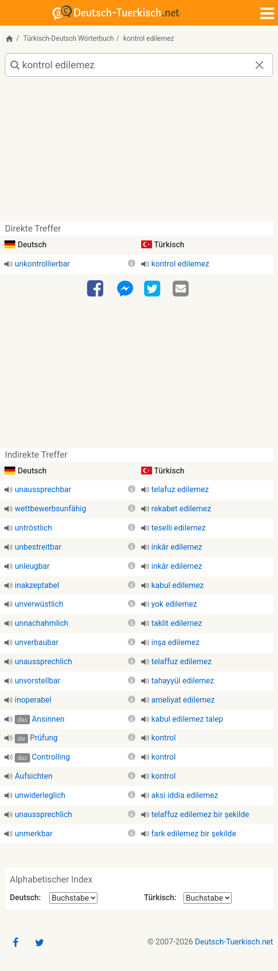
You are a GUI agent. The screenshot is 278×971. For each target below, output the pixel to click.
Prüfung (44, 737)
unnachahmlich (41, 623)
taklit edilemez (177, 623)
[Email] (182, 289)
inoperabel (33, 700)
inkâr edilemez (177, 547)
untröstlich (33, 527)
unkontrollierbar (42, 263)
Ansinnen (48, 719)
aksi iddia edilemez (185, 795)
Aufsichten (34, 776)
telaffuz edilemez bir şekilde (200, 814)
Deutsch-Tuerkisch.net (234, 941)
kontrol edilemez (181, 263)
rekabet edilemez (181, 508)
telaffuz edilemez (182, 661)
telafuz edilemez (180, 489)
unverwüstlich (39, 604)
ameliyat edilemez (183, 700)
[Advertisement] (139, 153)
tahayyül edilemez (183, 680)
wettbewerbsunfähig (50, 508)
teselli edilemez (179, 527)
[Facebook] (96, 289)
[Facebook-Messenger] (125, 289)
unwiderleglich (40, 795)
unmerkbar (34, 833)
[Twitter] (153, 289)
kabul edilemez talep (187, 719)
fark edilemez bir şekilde (194, 833)
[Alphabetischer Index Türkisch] (208, 898)
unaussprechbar (43, 489)
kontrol (164, 737)
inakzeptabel (37, 585)
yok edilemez (174, 604)
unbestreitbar (38, 547)
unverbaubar (37, 642)
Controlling (51, 757)
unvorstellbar (38, 680)
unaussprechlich (43, 661)
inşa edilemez (176, 642)
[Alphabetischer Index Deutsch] (73, 898)
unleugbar (32, 566)
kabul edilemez (178, 585)
